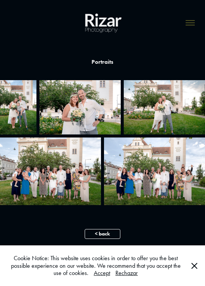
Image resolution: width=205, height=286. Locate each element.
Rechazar (126, 273)
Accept (102, 273)
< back (102, 234)
